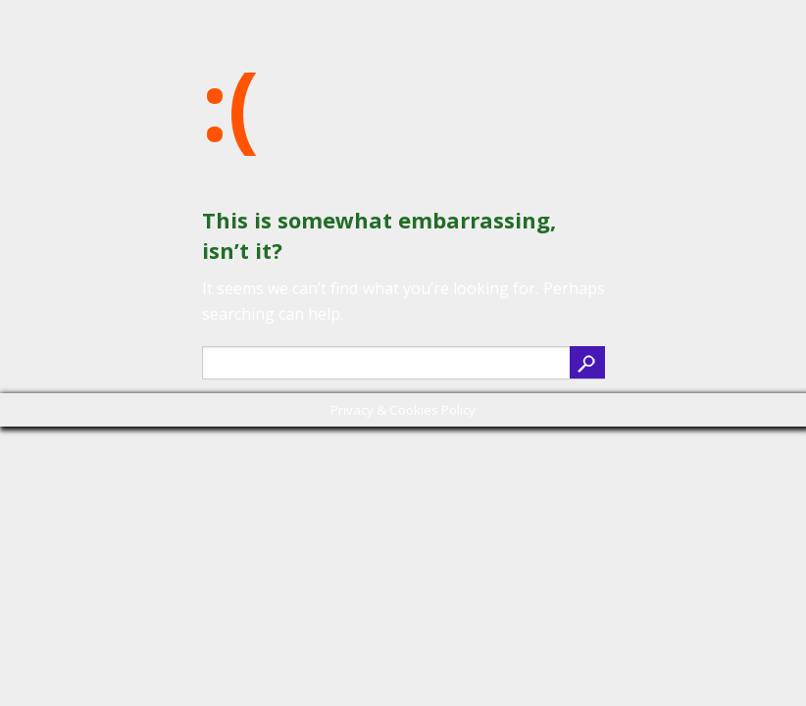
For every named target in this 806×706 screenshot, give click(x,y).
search (587, 362)
